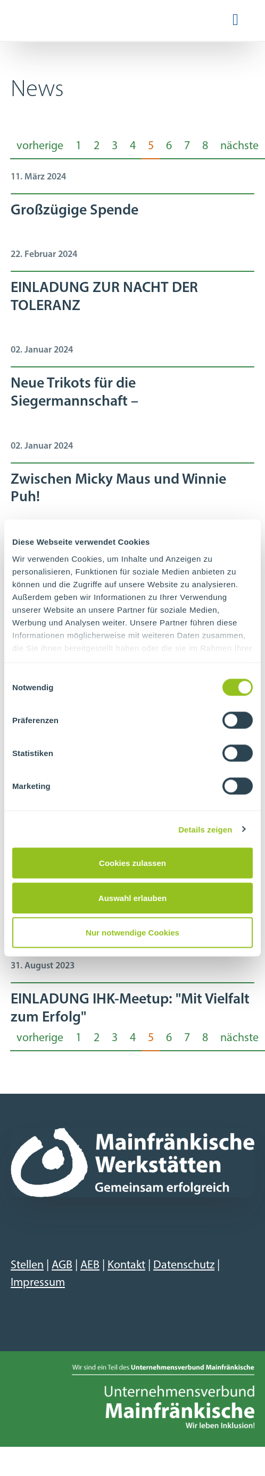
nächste (239, 146)
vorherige (39, 146)
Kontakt (126, 1265)
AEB (90, 1265)
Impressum (38, 1283)
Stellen (27, 1265)
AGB (62, 1265)
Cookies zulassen (132, 863)
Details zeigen (205, 829)
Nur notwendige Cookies (132, 932)
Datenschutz (183, 1265)
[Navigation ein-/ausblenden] (235, 20)
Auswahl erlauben (132, 897)
